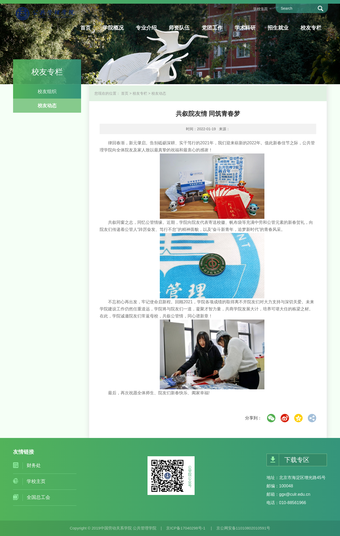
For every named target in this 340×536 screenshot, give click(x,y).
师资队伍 (179, 28)
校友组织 (47, 91)
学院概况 (113, 28)
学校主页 (260, 9)
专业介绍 (146, 28)
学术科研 (245, 28)
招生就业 (278, 28)
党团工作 (212, 28)
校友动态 (47, 105)
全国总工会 (38, 497)
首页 (85, 28)
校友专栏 (311, 28)
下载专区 (296, 459)
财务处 (34, 465)
